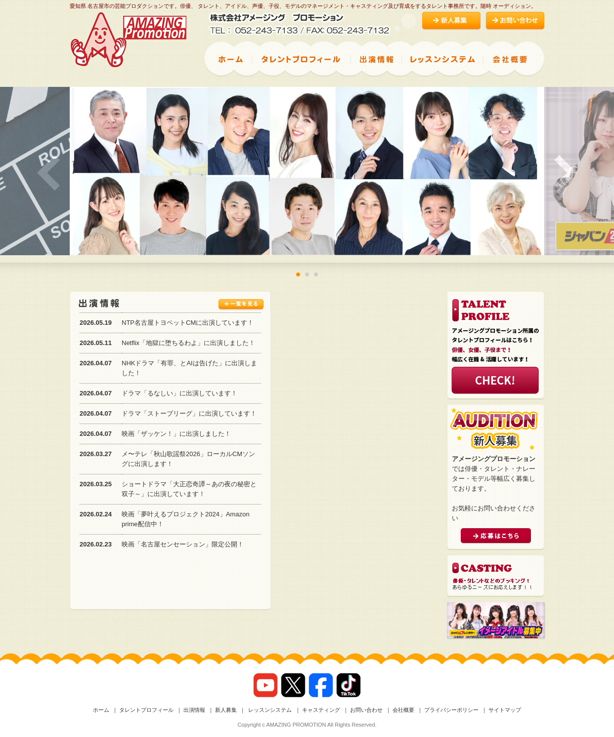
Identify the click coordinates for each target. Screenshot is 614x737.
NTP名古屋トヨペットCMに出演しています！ (188, 322)
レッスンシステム (269, 710)
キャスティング (321, 710)
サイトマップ (504, 710)
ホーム (101, 710)
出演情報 (194, 710)
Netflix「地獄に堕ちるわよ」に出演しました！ (188, 343)
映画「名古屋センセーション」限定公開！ (183, 544)
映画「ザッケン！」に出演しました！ (176, 433)
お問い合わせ (366, 710)
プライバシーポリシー (451, 710)
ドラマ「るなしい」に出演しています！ (179, 393)
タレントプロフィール (146, 710)
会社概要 (403, 710)
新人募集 (226, 710)
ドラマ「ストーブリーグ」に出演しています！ (189, 413)
